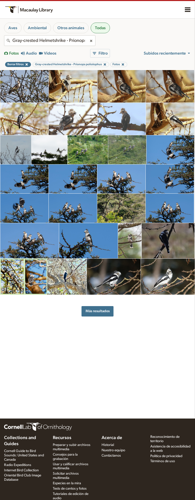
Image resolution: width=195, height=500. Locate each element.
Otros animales (70, 28)
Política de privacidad (166, 456)
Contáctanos (111, 455)
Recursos (62, 438)
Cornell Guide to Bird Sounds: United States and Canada (24, 455)
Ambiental (37, 28)
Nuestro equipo (113, 450)
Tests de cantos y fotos (70, 488)
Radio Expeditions (17, 465)
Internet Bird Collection (21, 470)
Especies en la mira (67, 483)
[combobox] (49, 41)
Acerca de (112, 438)
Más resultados (98, 311)
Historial (108, 445)
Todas (100, 28)
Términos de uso (162, 461)
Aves (12, 28)
